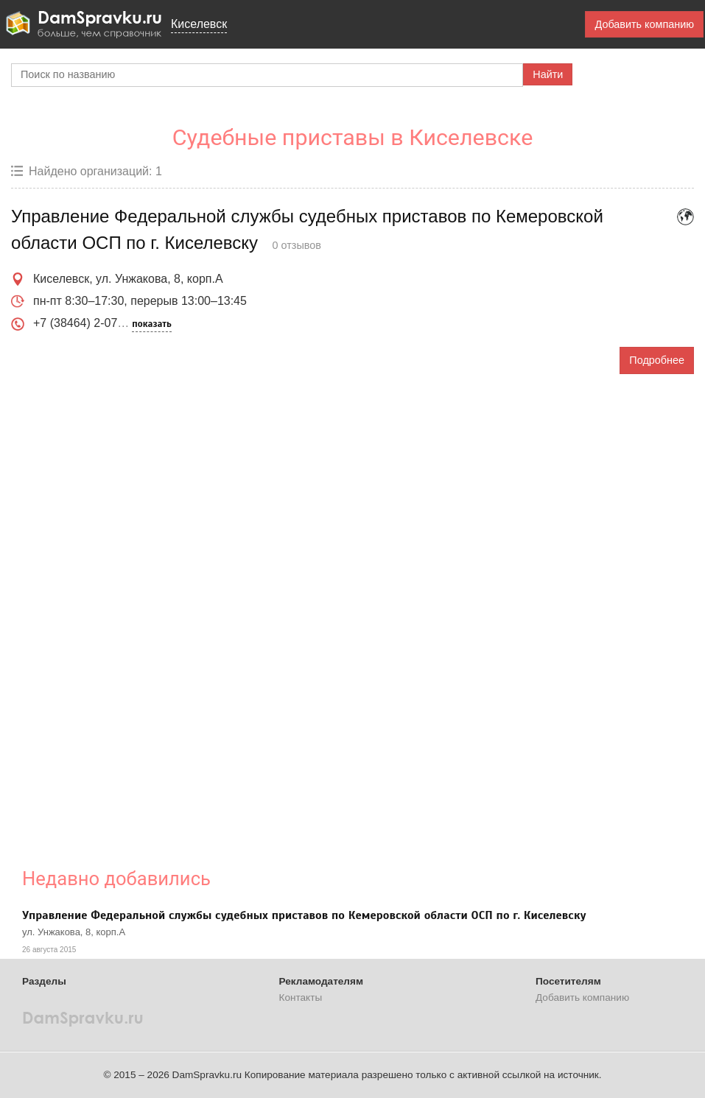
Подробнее (656, 360)
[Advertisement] (304, 610)
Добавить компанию (644, 24)
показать (151, 324)
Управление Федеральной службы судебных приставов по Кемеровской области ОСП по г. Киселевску (304, 915)
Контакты (301, 997)
